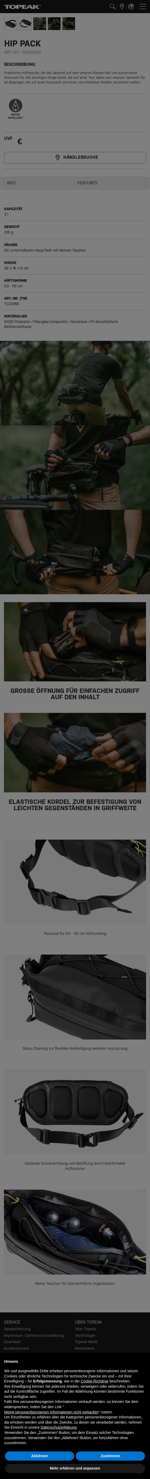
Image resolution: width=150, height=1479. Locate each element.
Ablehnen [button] (39, 1456)
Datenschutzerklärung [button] (59, 1427)
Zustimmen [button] (110, 1456)
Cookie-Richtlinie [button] (94, 1381)
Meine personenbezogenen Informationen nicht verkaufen (51, 1412)
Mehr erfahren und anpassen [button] (75, 1468)
